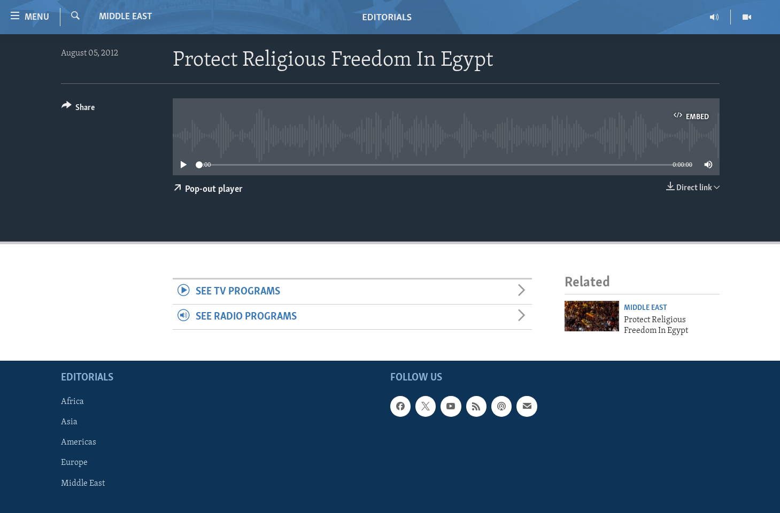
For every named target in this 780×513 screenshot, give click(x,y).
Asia (69, 422)
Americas (78, 443)
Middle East (125, 17)
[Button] (78, 109)
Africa (72, 402)
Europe (74, 463)
